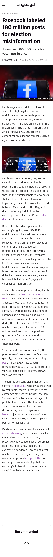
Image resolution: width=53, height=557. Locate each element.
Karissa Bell (11, 60)
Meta (16, 14)
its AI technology (11, 433)
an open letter (33, 458)
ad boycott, (20, 386)
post (4, 363)
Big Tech (6, 14)
